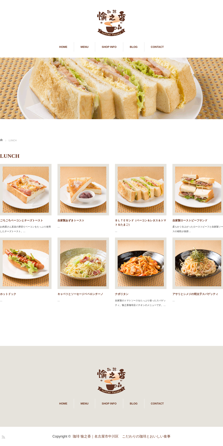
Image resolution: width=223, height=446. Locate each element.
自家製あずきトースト (70, 220)
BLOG (133, 46)
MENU (84, 46)
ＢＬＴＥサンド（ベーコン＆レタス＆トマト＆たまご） (140, 222)
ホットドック (8, 294)
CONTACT (157, 46)
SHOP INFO (109, 46)
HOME (63, 46)
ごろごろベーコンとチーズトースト (21, 220)
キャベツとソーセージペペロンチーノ (80, 294)
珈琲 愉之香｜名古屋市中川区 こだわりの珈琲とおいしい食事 (122, 436)
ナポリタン (121, 294)
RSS (3, 436)
